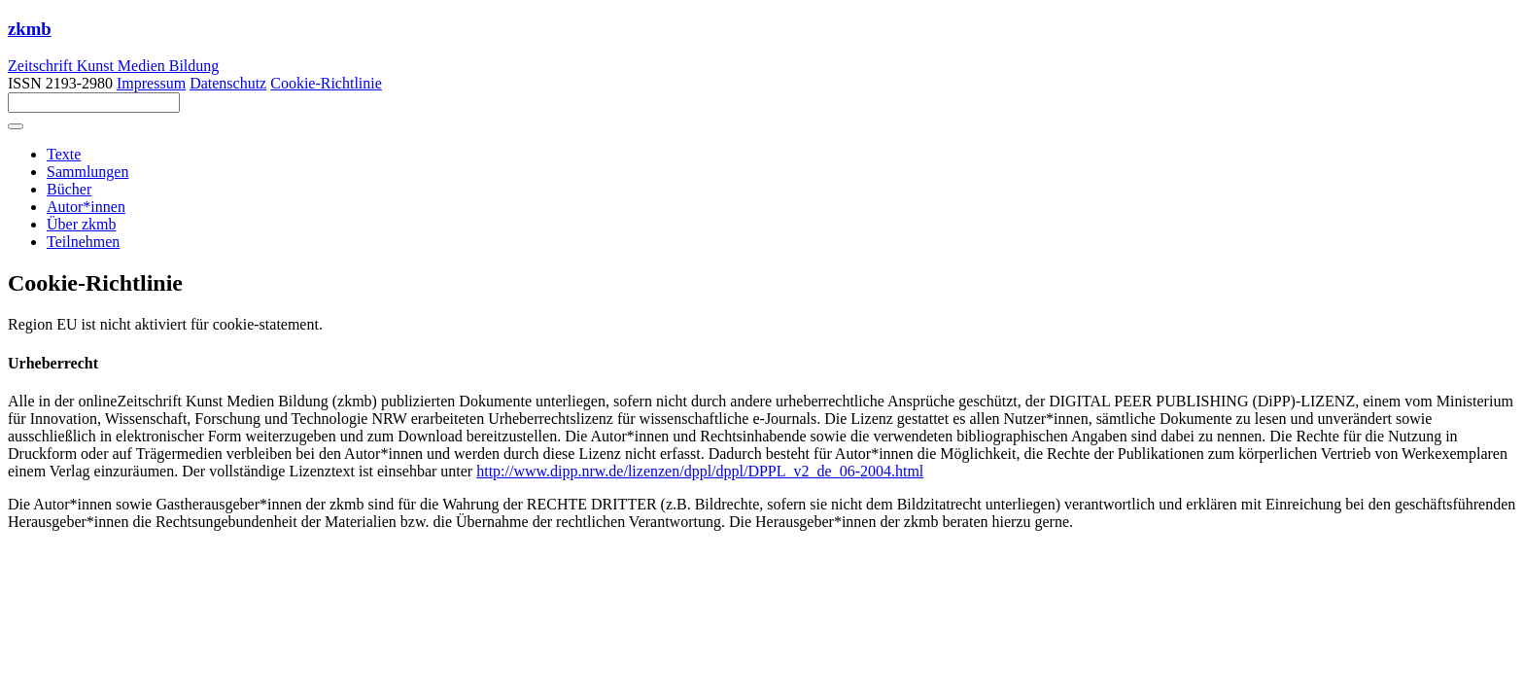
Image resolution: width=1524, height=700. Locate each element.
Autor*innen (86, 206)
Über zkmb (82, 224)
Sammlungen (87, 171)
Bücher (69, 189)
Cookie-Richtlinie (326, 83)
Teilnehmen (83, 241)
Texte (64, 154)
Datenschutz (228, 83)
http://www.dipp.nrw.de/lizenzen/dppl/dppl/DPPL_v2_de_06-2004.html (699, 471)
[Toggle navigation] (15, 126)
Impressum (151, 83)
